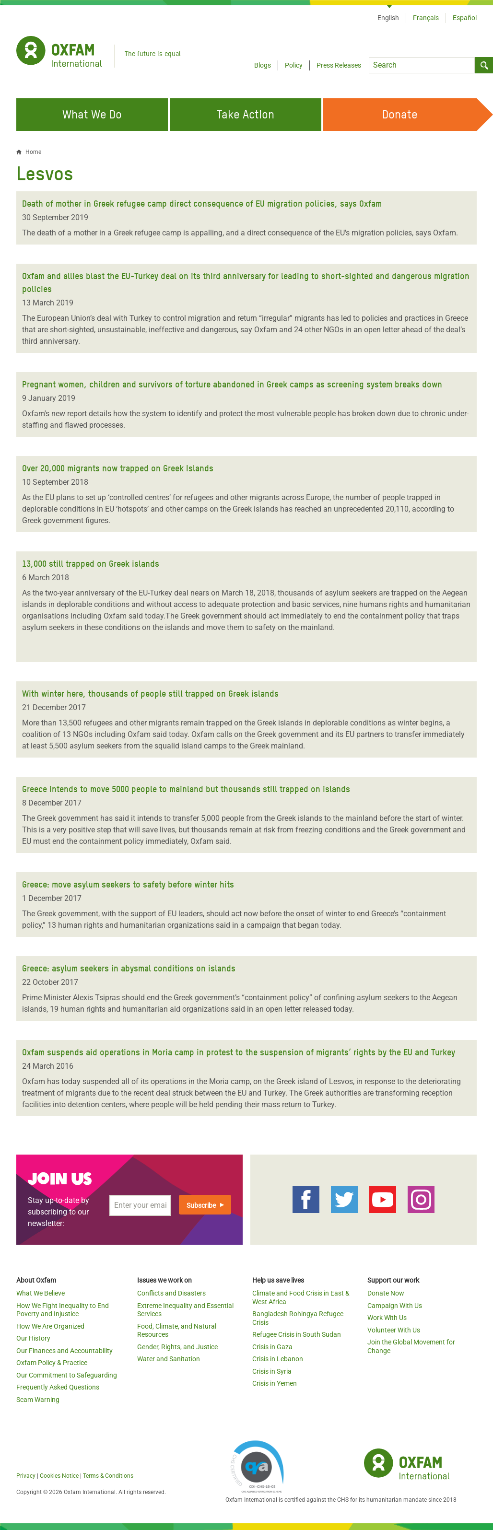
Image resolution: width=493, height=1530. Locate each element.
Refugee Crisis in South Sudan (296, 1334)
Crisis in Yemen (274, 1383)
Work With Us (387, 1317)
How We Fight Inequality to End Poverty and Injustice (62, 1310)
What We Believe (40, 1293)
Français (426, 18)
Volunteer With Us (393, 1330)
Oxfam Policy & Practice (51, 1362)
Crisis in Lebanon (277, 1359)
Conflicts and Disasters (171, 1293)
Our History (33, 1338)
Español (465, 18)
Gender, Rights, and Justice (177, 1347)
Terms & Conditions (108, 1475)
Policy (294, 65)
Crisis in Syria (272, 1371)
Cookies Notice (59, 1475)
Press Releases (339, 65)
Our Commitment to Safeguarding (66, 1375)
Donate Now (385, 1293)
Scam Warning (37, 1399)
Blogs (262, 65)
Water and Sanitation (168, 1359)
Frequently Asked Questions (57, 1387)
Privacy (25, 1475)
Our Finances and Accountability (64, 1351)
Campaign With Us (394, 1305)
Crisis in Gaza (272, 1347)
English (388, 18)
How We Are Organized (50, 1326)
